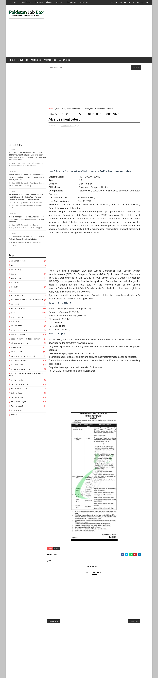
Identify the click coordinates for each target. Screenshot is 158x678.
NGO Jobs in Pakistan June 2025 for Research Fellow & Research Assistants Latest (136, 157)
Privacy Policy (25, 2)
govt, (79, 125)
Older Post (103, 660)
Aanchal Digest (18, 252)
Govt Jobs (23, 51)
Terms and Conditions (43, 2)
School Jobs (16, 384)
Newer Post (54, 660)
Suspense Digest (19, 393)
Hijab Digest (17, 309)
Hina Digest (17, 313)
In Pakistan (17, 317)
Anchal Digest (18, 261)
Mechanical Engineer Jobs (24, 348)
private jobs (17, 356)
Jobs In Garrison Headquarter (25, 330)
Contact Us (71, 2)
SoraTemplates (24, 674)
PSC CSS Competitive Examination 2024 (129, 322)
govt (13, 304)
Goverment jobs (19, 300)
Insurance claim (19, 322)
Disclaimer (84, 2)
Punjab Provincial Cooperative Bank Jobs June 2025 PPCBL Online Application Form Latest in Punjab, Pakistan (27, 168)
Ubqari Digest (18, 402)
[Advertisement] (104, 26)
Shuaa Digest (17, 389)
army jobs (16, 270)
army (13, 265)
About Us (59, 2)
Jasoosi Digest (18, 326)
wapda (14, 406)
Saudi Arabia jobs (19, 380)
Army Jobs (36, 51)
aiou (13, 257)
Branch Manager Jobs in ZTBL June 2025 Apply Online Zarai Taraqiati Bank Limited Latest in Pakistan (26, 210)
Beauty (14, 278)
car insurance (18, 287)
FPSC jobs (16, 296)
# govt (56, 585)
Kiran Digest (17, 339)
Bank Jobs (16, 274)
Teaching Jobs (18, 397)
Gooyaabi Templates (53, 674)
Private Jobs (50, 51)
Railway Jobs (17, 371)
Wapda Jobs (64, 51)
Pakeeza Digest (18, 352)
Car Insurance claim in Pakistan (27, 291)
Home (13, 2)
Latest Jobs (16, 343)
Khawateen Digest (20, 335)
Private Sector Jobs (20, 361)
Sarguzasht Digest (20, 376)
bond (13, 283)
